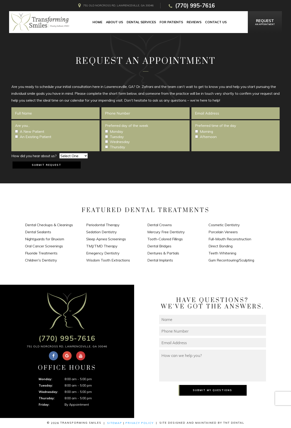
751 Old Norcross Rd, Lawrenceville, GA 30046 (67, 346)
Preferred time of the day (215, 125)
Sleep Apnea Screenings (106, 239)
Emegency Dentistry (103, 253)
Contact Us (216, 22)
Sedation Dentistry (101, 232)
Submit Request (46, 165)
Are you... (22, 125)
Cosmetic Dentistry (224, 225)
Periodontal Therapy (103, 225)
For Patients (171, 22)
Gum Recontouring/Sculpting (231, 260)
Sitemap (114, 423)
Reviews (194, 22)
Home (97, 22)
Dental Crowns (159, 225)
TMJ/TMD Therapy (102, 246)
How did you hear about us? (34, 156)
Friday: (44, 404)
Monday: (45, 379)
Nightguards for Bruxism (44, 239)
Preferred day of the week (126, 125)
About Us (114, 22)
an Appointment (265, 21)
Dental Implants (160, 260)
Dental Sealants (38, 232)
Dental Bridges (159, 246)
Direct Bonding (220, 246)
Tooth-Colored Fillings (165, 239)
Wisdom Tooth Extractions (108, 260)
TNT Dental (233, 422)
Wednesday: (48, 392)
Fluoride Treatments (41, 253)
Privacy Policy (139, 423)
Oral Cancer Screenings (44, 246)
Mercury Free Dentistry (166, 232)
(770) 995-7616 (191, 5)
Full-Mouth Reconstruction (229, 239)
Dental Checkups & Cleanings (49, 225)
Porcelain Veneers (223, 232)
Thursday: (47, 398)
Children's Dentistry (41, 260)
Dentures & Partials (163, 253)
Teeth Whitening (222, 253)
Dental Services (141, 22)
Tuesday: (46, 385)
